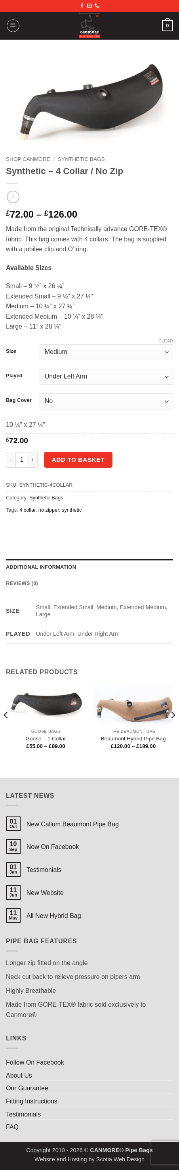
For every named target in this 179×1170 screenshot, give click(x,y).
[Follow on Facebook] (82, 6)
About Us (19, 1075)
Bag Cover (19, 400)
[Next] (172, 731)
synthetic (72, 510)
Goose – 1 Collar (45, 739)
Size (11, 351)
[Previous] (6, 731)
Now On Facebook (53, 846)
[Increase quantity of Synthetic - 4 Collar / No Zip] (33, 460)
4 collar (27, 510)
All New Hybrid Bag (54, 915)
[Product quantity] (21, 460)
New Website (45, 892)
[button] (13, 25)
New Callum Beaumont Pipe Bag (73, 824)
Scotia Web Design (120, 1159)
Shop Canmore (28, 159)
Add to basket (78, 459)
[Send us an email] (89, 6)
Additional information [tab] (41, 567)
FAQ (12, 1127)
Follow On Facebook (35, 1062)
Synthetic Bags (81, 159)
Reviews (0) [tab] (22, 583)
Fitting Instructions (31, 1101)
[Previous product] (13, 197)
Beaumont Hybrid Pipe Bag (133, 739)
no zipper (48, 510)
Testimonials (44, 869)
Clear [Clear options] (165, 340)
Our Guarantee (27, 1088)
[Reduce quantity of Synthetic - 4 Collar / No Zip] (10, 460)
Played (14, 376)
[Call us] (97, 6)
